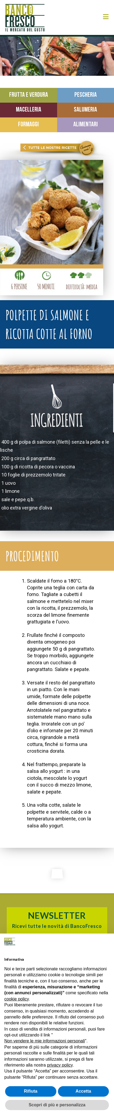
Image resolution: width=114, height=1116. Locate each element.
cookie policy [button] (16, 999)
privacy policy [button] (59, 1065)
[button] (106, 16)
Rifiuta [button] (30, 1091)
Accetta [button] (83, 1091)
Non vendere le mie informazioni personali (44, 1041)
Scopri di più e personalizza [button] (57, 1105)
